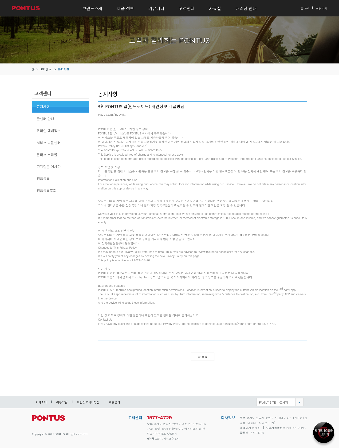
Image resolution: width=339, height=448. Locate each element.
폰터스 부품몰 (47, 154)
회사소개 (41, 402)
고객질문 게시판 (49, 166)
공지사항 (63, 69)
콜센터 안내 (45, 118)
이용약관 (61, 402)
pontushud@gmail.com (237, 324)
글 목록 (202, 356)
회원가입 (321, 8)
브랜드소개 (92, 8)
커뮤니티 (156, 8)
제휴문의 (114, 402)
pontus (48, 419)
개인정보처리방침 (88, 402)
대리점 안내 (246, 8)
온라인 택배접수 (49, 130)
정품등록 (43, 178)
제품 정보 (125, 8)
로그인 (304, 8)
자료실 (215, 8)
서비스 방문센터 (49, 142)
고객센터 (187, 8)
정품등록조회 (46, 190)
